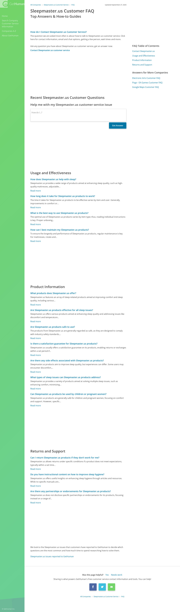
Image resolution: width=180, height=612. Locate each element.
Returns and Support (142, 64)
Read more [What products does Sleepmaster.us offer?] (35, 304)
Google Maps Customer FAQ (145, 87)
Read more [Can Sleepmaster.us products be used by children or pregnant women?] (35, 405)
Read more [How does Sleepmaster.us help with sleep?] (35, 190)
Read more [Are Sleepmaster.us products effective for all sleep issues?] (35, 321)
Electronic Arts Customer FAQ (146, 78)
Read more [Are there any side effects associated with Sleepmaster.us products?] (35, 372)
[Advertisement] (78, 73)
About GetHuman (10, 35)
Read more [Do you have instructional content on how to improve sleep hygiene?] (35, 485)
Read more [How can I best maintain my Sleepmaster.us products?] (35, 241)
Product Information (142, 60)
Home (5, 16)
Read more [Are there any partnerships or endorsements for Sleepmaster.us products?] (35, 502)
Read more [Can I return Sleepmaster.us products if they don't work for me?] (35, 469)
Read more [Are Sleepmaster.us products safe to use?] (35, 338)
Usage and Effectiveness (143, 55)
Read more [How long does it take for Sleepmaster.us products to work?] (35, 207)
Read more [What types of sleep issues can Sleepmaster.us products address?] (35, 388)
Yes (107, 574)
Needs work (116, 574)
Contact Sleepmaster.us (143, 51)
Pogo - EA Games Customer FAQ (147, 82)
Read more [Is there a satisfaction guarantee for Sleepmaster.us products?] (35, 355)
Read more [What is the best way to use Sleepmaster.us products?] (35, 224)
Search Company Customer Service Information (10, 23)
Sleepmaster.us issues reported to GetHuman (52, 556)
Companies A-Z (9, 31)
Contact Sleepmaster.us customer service (50, 50)
